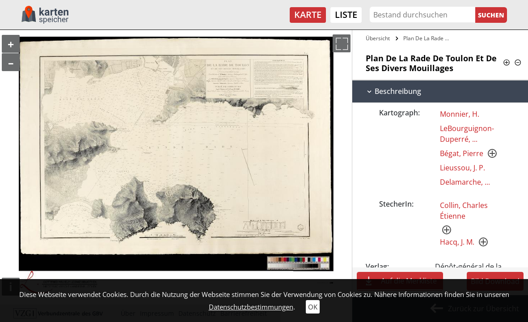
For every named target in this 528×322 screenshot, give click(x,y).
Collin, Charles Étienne (464, 210)
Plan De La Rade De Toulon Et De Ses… (427, 38)
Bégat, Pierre (461, 153)
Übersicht (378, 38)
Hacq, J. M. (457, 242)
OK (312, 306)
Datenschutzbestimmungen (251, 306)
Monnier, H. (459, 114)
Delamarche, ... (465, 182)
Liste (346, 14)
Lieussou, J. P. (462, 168)
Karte (307, 14)
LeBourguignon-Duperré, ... (467, 133)
